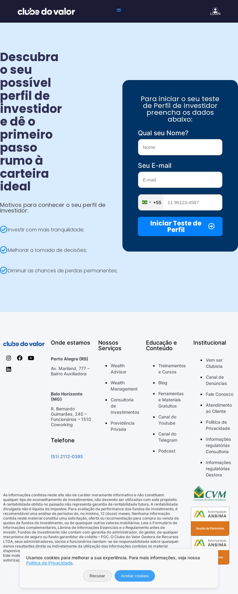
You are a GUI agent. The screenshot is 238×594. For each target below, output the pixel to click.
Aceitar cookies (135, 576)
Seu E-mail (154, 165)
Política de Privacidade (49, 562)
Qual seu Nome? (163, 133)
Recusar (97, 576)
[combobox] (151, 202)
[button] (119, 9)
